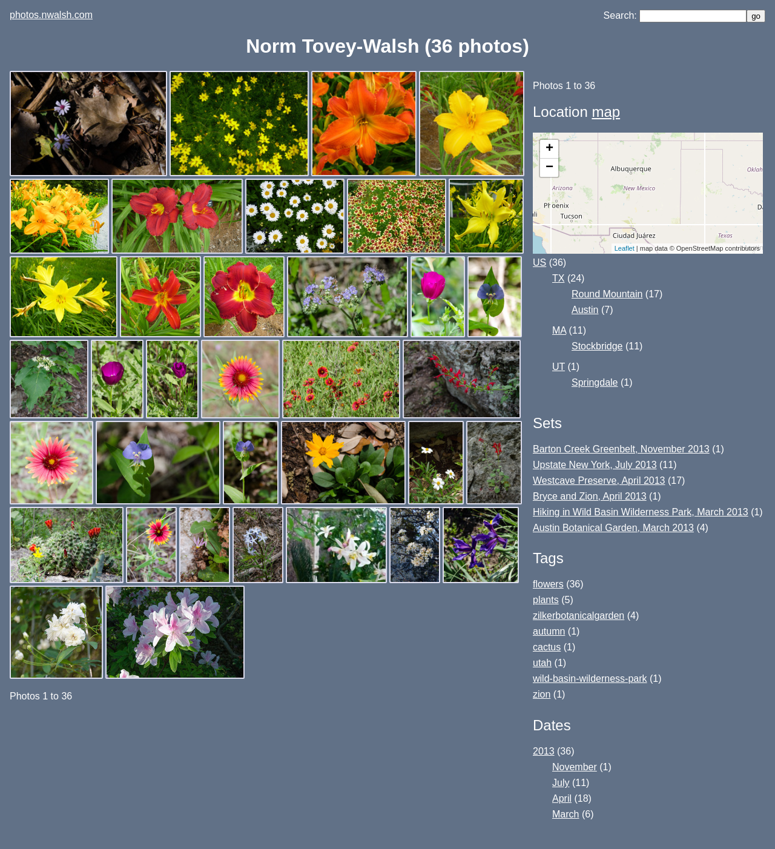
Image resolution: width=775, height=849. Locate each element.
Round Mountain (607, 294)
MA (559, 330)
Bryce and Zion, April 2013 (590, 496)
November (574, 767)
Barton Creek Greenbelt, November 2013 (621, 449)
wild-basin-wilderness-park (590, 678)
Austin (585, 310)
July (560, 783)
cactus (547, 647)
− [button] (549, 168)
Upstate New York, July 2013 (595, 465)
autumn (549, 631)
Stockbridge (597, 346)
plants (546, 600)
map (606, 112)
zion (541, 694)
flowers (548, 584)
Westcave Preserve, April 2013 (599, 480)
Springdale (595, 382)
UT (558, 367)
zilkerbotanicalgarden (578, 615)
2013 (544, 751)
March (565, 814)
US (539, 262)
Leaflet (625, 248)
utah (542, 663)
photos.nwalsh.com (51, 15)
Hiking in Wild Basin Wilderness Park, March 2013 (640, 512)
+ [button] (549, 149)
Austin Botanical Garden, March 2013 (613, 528)
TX (558, 278)
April (562, 798)
